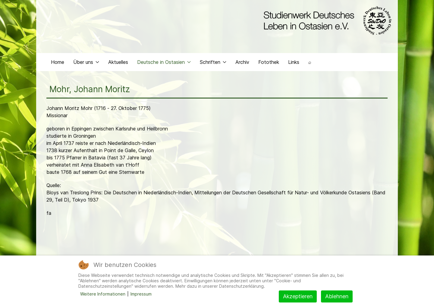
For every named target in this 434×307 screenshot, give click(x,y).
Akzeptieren (298, 296)
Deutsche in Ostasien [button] (164, 62)
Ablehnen (336, 296)
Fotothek (268, 62)
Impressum (141, 293)
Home (57, 62)
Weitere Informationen (102, 293)
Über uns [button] (86, 62)
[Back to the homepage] (326, 20)
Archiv (242, 62)
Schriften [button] (213, 62)
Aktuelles (118, 62)
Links (293, 62)
